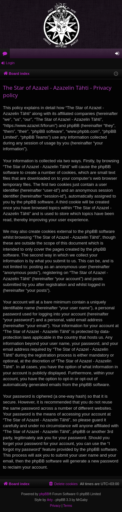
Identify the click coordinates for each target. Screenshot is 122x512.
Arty (50, 500)
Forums (6, 54)
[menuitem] (63, 483)
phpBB (44, 494)
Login (10, 63)
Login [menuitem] (118, 54)
